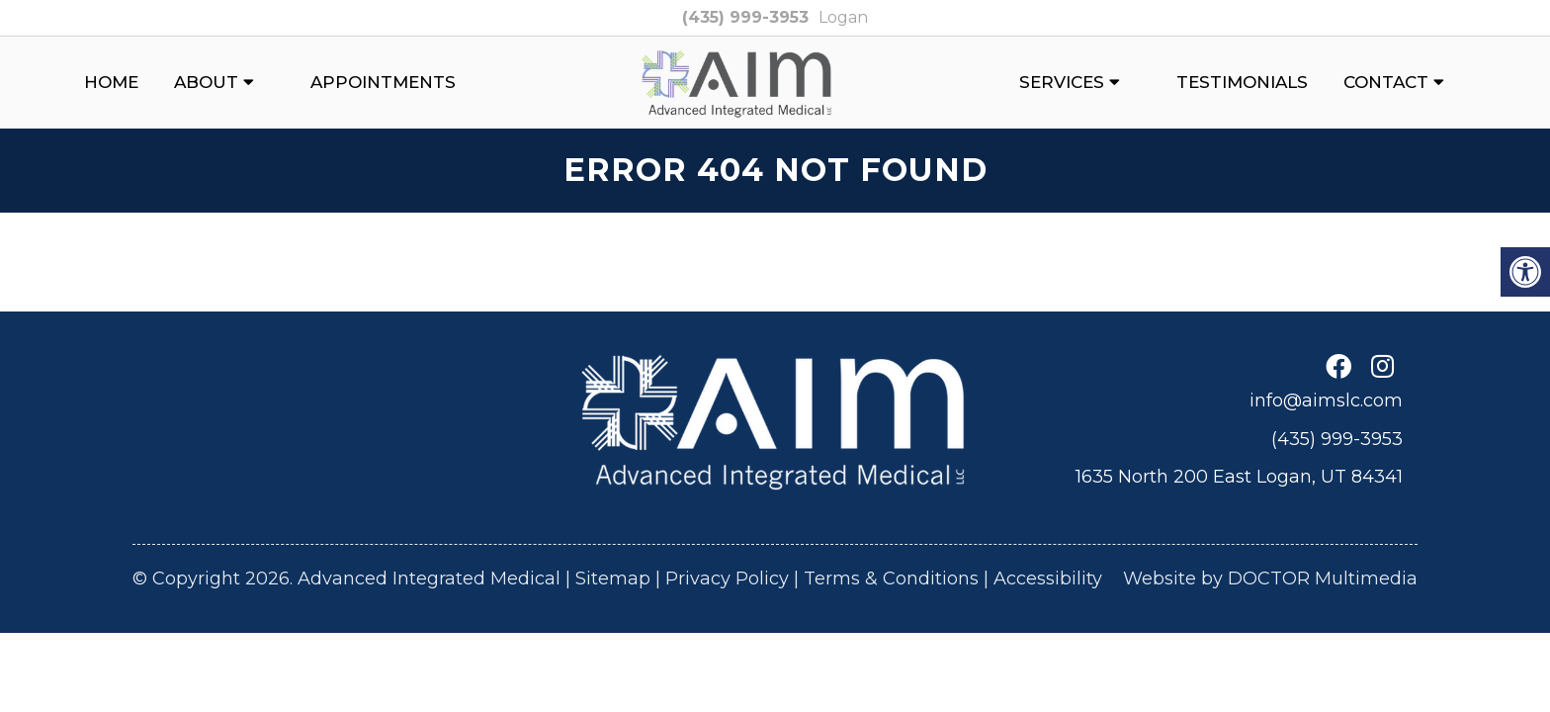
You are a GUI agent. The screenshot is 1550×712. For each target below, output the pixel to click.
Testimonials (1242, 82)
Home (111, 82)
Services (1061, 82)
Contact (1385, 82)
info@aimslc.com (1326, 400)
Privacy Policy (727, 578)
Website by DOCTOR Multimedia (1270, 578)
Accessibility (1047, 578)
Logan (843, 17)
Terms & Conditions (891, 578)
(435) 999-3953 (745, 17)
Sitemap (612, 578)
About (206, 82)
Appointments (383, 82)
